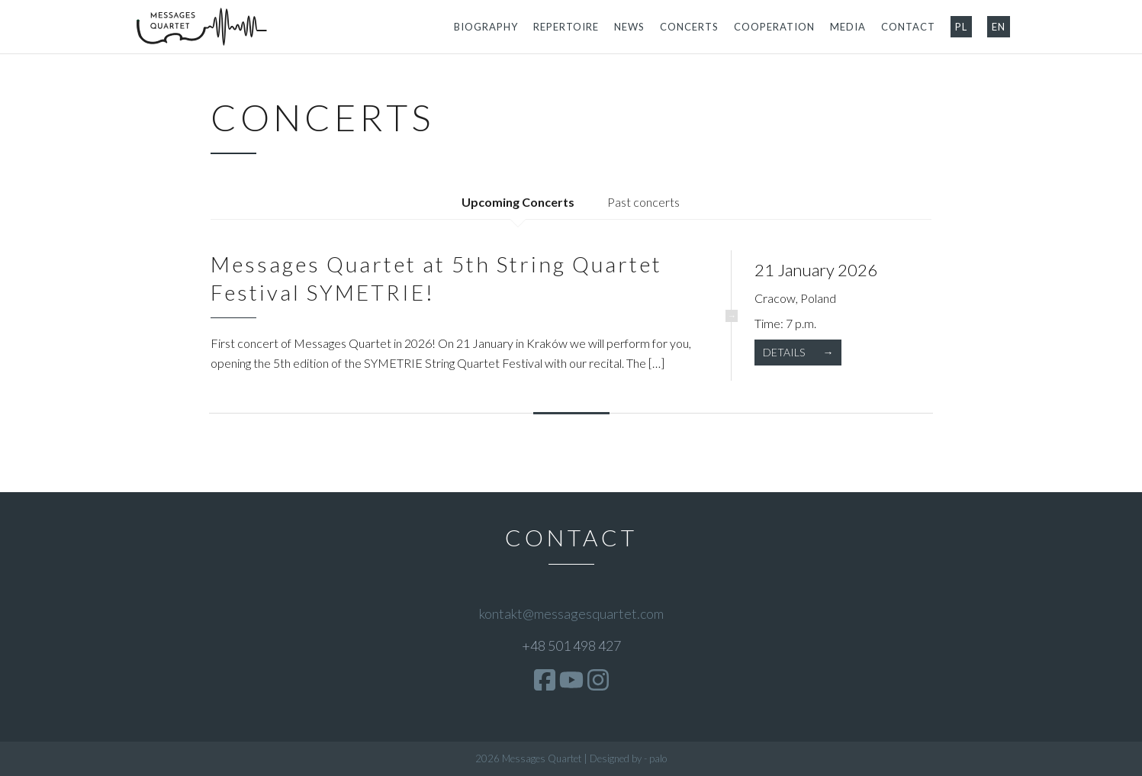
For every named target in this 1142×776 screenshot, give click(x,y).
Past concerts (643, 202)
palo (658, 758)
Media (848, 27)
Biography (486, 27)
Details (785, 352)
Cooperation (774, 27)
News (629, 27)
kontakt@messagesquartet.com (571, 613)
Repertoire (566, 27)
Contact (908, 27)
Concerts (689, 27)
